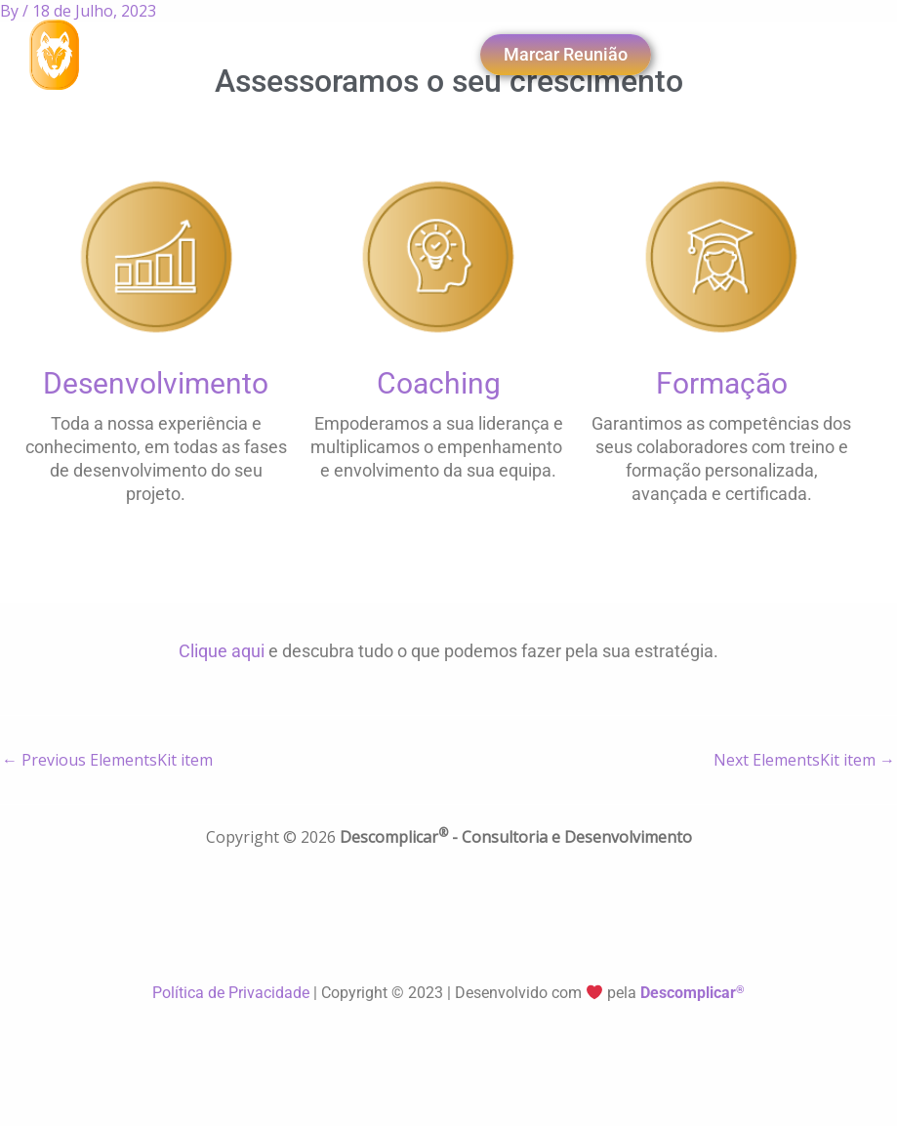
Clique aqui (222, 651)
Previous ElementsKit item (107, 760)
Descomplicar (692, 992)
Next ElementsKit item (804, 760)
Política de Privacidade (232, 992)
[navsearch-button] (348, 54)
